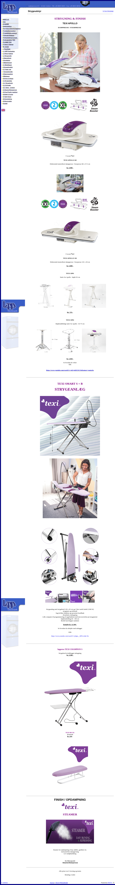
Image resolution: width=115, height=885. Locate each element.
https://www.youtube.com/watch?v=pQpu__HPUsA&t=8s (70, 636)
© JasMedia (4, 882)
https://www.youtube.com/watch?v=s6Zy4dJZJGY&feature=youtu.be (70, 370)
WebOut (110, 882)
